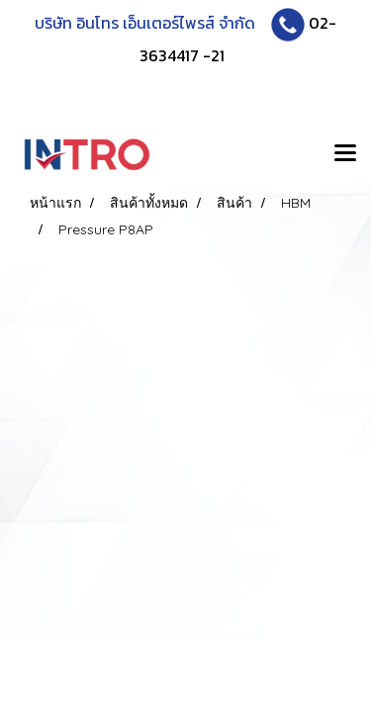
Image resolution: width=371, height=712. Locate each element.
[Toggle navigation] (345, 154)
